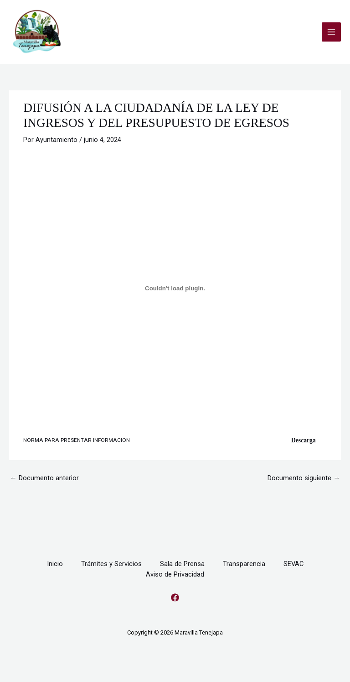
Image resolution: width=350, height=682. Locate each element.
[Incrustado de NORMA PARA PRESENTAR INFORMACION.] (175, 288)
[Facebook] (175, 597)
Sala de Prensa (182, 564)
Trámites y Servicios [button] (111, 564)
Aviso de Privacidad (175, 574)
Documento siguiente (304, 478)
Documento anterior (44, 478)
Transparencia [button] (244, 564)
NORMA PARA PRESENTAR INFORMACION (76, 440)
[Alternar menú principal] (331, 32)
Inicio (55, 564)
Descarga (303, 440)
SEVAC (293, 564)
